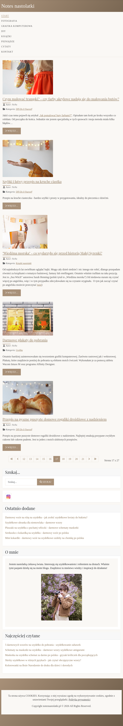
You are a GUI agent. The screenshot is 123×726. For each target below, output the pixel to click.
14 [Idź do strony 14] (37, 459)
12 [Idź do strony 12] (24, 459)
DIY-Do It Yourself (24, 109)
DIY (3, 31)
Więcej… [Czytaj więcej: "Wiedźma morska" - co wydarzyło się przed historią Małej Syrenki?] (11, 293)
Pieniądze (8, 41)
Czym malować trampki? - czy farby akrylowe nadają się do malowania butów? (61, 99)
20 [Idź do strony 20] (76, 459)
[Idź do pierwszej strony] (11, 459)
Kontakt (7, 52)
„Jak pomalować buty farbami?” (55, 115)
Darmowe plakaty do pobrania (25, 340)
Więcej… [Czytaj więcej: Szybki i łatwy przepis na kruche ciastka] (11, 206)
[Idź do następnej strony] (89, 459)
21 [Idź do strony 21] (83, 459)
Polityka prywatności (79, 699)
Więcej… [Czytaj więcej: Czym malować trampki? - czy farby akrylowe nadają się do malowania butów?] (11, 131)
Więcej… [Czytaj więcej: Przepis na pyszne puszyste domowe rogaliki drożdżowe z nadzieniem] (11, 447)
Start (5, 16)
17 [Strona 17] (56, 459)
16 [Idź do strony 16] (50, 459)
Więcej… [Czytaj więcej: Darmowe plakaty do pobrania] (11, 372)
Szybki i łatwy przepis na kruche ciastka (32, 181)
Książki (6, 36)
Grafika (19, 350)
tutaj (39, 284)
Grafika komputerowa (17, 26)
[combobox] (21, 482)
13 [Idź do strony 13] (30, 459)
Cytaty (6, 46)
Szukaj (45, 482)
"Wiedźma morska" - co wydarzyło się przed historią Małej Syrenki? (52, 253)
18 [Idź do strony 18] (63, 459)
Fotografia (9, 21)
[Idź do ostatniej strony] (95, 459)
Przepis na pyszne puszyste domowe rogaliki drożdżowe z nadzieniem (55, 419)
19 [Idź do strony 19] (70, 459)
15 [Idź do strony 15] (43, 459)
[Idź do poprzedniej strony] (18, 459)
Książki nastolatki (23, 263)
